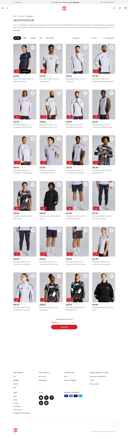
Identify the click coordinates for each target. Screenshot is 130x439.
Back (14, 16)
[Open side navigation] (3, 8)
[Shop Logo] (64, 8)
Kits (14, 376)
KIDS (41, 38)
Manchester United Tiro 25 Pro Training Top (76, 80)
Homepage (21, 16)
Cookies (15, 403)
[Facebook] (51, 397)
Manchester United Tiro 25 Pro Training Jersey (49, 80)
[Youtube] (41, 397)
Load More (64, 327)
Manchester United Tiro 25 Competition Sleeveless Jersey (102, 126)
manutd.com (17, 2)
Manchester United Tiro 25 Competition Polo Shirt (48, 171)
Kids (14, 388)
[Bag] (125, 8)
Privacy (15, 400)
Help (102, 2)
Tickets (92, 380)
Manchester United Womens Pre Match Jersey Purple (23, 80)
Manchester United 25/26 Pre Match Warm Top (101, 171)
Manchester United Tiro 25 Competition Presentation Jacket (103, 80)
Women (15, 384)
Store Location (94, 384)
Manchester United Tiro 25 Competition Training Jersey (75, 171)
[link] (24, 63)
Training (15, 380)
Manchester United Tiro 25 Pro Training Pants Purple (102, 217)
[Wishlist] (120, 8)
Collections (51, 38)
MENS (25, 38)
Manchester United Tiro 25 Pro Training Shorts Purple (76, 217)
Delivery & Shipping (70, 380)
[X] (46, 397)
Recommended (108, 38)
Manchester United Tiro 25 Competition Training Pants (22, 263)
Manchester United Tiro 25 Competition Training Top (74, 126)
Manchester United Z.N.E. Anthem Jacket (50, 217)
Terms (15, 396)
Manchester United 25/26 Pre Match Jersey (22, 217)
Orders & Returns (108, 2)
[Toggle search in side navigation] (7, 8)
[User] (114, 8)
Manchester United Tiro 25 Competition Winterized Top (22, 126)
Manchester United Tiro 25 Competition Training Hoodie (22, 171)
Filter (94, 38)
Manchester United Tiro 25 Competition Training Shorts (49, 263)
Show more (16, 30)
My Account (42, 376)
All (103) (18, 38)
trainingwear (29, 16)
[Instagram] (41, 403)
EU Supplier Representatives (22, 413)
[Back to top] (114, 422)
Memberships (43, 380)
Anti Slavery (17, 406)
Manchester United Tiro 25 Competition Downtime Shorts (76, 263)
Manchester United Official (98, 376)
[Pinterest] (46, 403)
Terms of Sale (17, 410)
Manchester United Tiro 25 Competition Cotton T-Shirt (48, 126)
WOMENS (33, 38)
